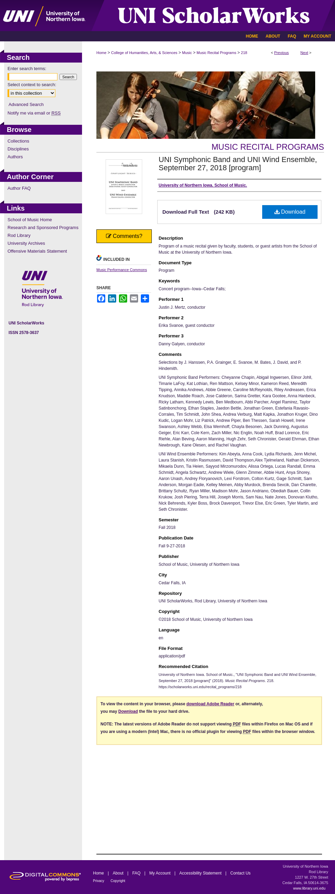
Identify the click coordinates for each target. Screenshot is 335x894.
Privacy (99, 881)
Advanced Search (26, 104)
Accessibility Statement (201, 873)
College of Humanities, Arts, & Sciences (144, 53)
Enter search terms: (27, 68)
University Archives (26, 243)
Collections (18, 141)
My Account (160, 873)
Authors (15, 156)
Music (187, 53)
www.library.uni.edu (309, 888)
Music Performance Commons (121, 270)
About (119, 873)
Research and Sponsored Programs (43, 227)
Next (304, 53)
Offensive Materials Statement (37, 251)
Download (290, 212)
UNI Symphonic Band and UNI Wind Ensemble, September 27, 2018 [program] (238, 163)
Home (101, 53)
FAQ (137, 873)
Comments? (124, 236)
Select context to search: (32, 84)
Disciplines (18, 148)
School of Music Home (30, 219)
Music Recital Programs (216, 53)
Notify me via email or (34, 113)
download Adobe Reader (210, 704)
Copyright (118, 881)
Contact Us (240, 873)
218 (244, 53)
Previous (281, 53)
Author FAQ (19, 188)
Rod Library (19, 235)
